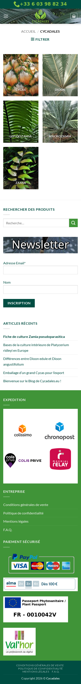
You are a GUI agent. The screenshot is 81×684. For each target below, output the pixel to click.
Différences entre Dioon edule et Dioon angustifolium (32, 361)
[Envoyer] (73, 223)
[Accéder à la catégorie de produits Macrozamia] (60, 122)
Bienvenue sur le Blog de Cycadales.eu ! (32, 381)
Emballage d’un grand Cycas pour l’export (33, 373)
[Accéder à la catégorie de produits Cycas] (20, 75)
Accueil (28, 31)
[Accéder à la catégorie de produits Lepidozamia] (20, 122)
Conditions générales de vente (25, 505)
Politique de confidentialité (23, 513)
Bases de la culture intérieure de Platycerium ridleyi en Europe (36, 347)
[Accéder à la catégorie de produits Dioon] (60, 75)
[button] (5, 16)
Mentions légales (16, 521)
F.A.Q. (7, 530)
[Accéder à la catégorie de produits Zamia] (20, 168)
